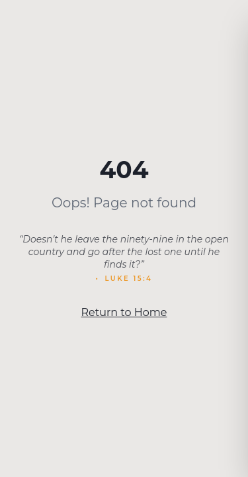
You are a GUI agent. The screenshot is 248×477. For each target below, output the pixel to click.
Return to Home (124, 312)
